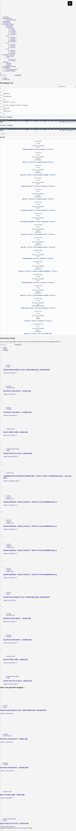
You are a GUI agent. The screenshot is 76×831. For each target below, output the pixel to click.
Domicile (8, 63)
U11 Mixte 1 (13, 31)
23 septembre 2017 (38, 324)
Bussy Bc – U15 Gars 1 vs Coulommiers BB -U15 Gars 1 (38, 162)
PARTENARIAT (7, 18)
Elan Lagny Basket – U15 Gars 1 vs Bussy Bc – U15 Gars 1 (38, 282)
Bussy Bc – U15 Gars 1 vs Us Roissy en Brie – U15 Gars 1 (38, 199)
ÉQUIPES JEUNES (8, 24)
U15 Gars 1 (13, 46)
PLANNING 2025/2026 (9, 66)
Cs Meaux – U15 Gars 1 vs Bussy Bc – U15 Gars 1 (38, 320)
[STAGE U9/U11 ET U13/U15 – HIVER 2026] (10, 442)
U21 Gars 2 (13, 60)
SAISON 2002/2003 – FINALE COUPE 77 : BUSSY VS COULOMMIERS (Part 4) (30, 574)
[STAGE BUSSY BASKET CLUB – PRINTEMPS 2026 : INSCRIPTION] (10, 358)
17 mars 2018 (38, 189)
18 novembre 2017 (38, 274)
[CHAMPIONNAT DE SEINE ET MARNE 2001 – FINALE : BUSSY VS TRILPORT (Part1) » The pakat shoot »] (9, 464)
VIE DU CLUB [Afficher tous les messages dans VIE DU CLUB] (10, 388)
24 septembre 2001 (13, 481)
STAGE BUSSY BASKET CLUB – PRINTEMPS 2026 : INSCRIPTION (26, 370)
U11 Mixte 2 (13, 33)
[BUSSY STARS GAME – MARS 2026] (10, 422)
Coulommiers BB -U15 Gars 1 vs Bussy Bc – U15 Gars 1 (38, 149)
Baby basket (9, 25)
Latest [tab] (4, 347)
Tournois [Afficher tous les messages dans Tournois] (8, 407)
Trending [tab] (5, 350)
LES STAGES (7, 23)
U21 (7, 57)
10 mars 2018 (38, 202)
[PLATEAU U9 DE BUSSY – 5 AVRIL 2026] (10, 379)
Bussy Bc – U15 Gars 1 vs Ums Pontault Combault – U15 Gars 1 (38, 175)
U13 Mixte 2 (13, 40)
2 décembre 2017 (37, 261)
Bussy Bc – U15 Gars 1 (9, 102)
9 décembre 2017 (37, 250)
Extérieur (8, 65)
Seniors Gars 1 (10, 56)
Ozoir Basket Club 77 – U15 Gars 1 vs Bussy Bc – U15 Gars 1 (38, 186)
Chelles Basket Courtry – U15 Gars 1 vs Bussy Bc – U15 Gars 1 (38, 308)
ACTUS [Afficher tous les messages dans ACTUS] (8, 365)
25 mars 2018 (38, 178)
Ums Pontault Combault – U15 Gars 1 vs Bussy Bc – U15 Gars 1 (38, 221)
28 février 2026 (12, 456)
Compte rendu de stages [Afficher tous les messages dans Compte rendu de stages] (12, 449)
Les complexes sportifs (9, 71)
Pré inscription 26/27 (11, 69)
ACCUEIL (6, 17)
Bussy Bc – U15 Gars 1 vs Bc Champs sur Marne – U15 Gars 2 (38, 247)
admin (6, 373)
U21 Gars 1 (13, 59)
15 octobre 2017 (38, 298)
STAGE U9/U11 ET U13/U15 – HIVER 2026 (17, 453)
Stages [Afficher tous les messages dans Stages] (8, 366)
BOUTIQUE (6, 21)
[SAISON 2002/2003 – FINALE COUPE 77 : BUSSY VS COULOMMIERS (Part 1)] (9, 487)
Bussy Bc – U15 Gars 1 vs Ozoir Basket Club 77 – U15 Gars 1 (38, 234)
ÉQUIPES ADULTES (9, 55)
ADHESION (6, 68)
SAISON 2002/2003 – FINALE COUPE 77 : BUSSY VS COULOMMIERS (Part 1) (30, 502)
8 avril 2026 (11, 373)
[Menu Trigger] (70, 3)
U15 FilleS (12, 44)
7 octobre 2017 (38, 311)
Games (3, 133)
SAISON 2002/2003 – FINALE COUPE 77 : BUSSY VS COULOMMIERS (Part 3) (30, 550)
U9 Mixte (12, 28)
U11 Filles (12, 30)
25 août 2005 (12, 505)
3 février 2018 (38, 213)
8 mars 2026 (11, 435)
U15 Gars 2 (13, 47)
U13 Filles (12, 37)
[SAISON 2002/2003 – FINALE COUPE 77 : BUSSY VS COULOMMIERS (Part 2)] (9, 512)
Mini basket (9, 27)
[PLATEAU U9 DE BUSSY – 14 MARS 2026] (10, 400)
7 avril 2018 (38, 152)
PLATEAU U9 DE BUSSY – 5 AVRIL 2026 (17, 391)
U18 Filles (12, 50)
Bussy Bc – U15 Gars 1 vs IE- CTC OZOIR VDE (37, 333)
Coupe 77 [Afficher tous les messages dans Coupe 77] (9, 497)
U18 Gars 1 (13, 52)
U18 (7, 49)
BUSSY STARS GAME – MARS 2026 (15, 432)
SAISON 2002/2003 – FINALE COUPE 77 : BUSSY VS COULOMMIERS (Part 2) (30, 526)
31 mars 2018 (38, 165)
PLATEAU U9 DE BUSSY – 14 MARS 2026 (17, 412)
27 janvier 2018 (38, 224)
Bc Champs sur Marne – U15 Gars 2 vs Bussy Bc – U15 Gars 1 (38, 210)
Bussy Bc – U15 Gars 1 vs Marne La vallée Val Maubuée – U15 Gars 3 (38, 271)
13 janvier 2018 (38, 237)
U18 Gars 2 (13, 53)
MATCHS (6, 62)
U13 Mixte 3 (13, 41)
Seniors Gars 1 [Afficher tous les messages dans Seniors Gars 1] (10, 473)
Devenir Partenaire (11, 20)
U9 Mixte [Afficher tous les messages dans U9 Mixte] (9, 386)
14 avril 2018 (38, 141)
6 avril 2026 (11, 394)
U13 (7, 36)
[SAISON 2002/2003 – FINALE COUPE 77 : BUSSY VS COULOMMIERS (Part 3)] (9, 536)
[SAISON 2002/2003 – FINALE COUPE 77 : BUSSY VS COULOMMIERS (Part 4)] (9, 560)
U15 (7, 43)
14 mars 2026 (12, 415)
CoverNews (21, 828)
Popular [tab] (5, 349)
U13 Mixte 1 (13, 39)
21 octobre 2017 (38, 285)
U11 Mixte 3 (13, 34)
